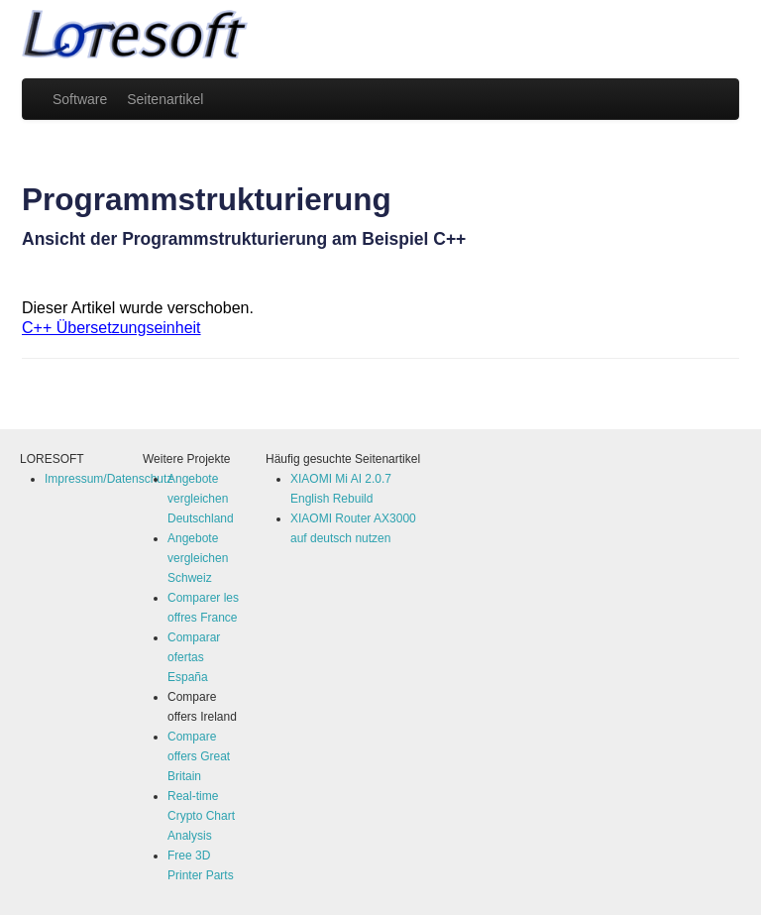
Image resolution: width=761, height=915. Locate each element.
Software (80, 99)
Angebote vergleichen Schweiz (197, 558)
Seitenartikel (165, 99)
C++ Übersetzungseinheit (111, 327)
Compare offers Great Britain (198, 756)
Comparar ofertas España (193, 657)
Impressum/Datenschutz (108, 479)
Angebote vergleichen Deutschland (200, 498)
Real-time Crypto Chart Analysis (201, 816)
